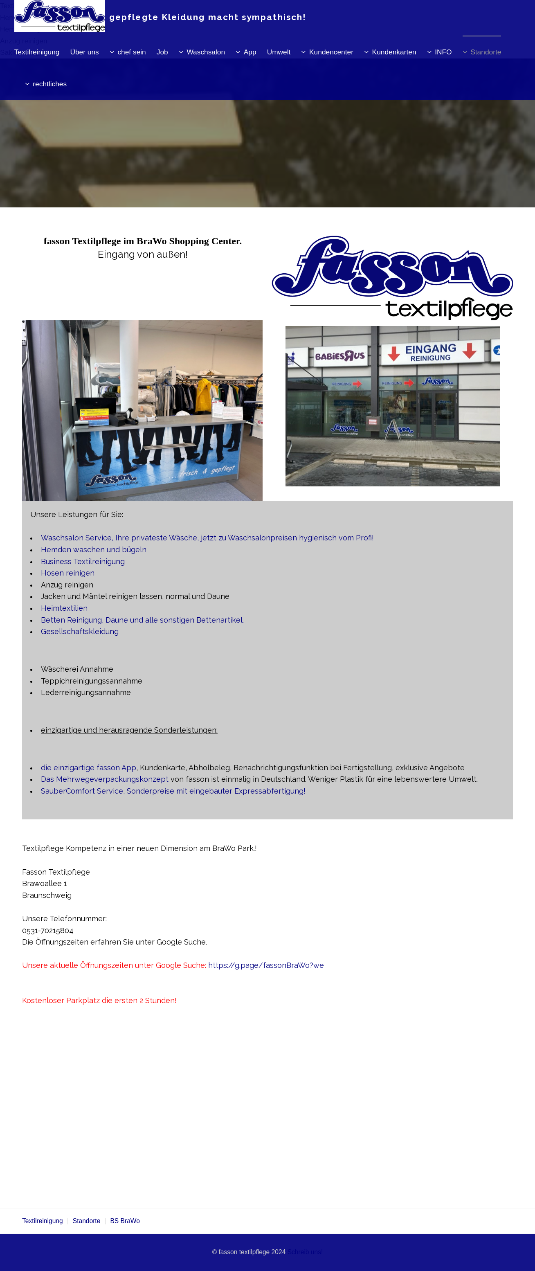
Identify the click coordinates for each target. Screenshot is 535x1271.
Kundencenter (331, 52)
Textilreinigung (37, 52)
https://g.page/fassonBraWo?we (266, 965)
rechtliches (50, 84)
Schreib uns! (305, 1252)
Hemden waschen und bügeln (93, 549)
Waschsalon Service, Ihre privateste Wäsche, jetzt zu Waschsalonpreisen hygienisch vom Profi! (207, 537)
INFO (443, 52)
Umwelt (279, 52)
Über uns (84, 52)
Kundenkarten (394, 52)
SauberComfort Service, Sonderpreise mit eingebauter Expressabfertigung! (173, 791)
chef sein (131, 52)
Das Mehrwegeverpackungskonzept (105, 779)
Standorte (485, 52)
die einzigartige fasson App (88, 767)
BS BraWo (125, 1220)
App (250, 52)
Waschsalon (206, 52)
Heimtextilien (64, 608)
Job (162, 52)
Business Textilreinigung (83, 561)
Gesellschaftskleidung (80, 631)
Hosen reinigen (67, 573)
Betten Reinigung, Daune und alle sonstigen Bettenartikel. (142, 620)
